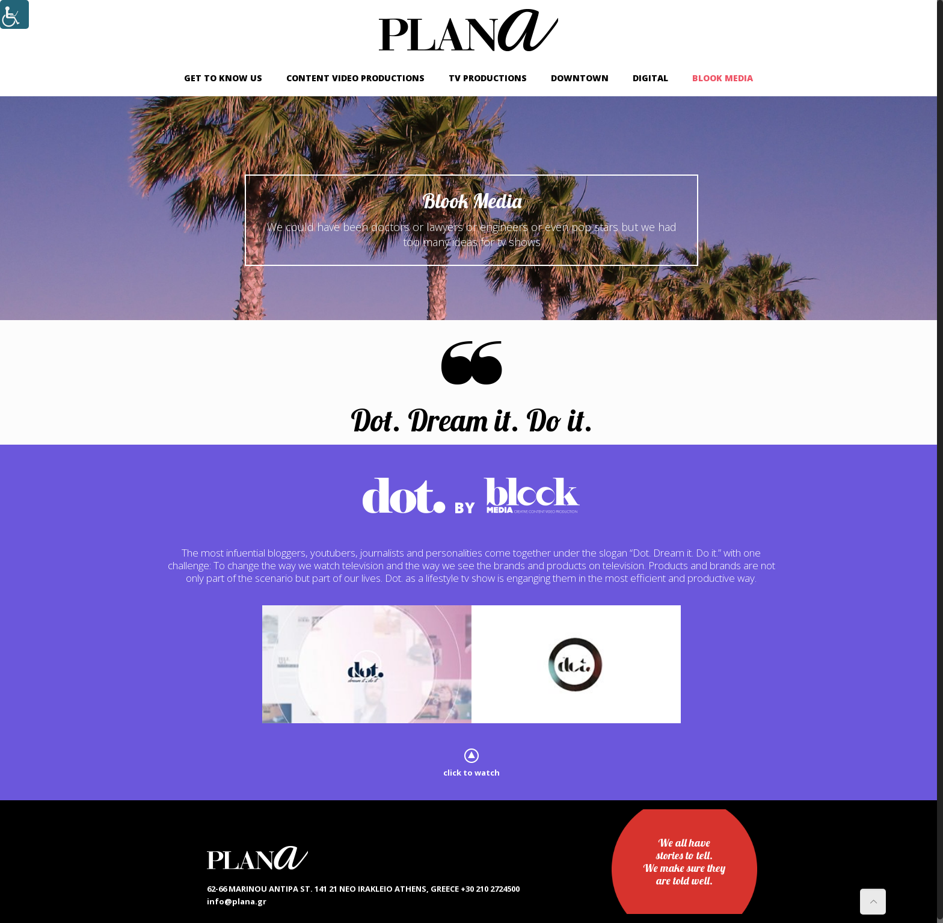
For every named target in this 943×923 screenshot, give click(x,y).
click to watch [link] (471, 772)
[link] (468, 30)
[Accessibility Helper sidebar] (14, 14)
